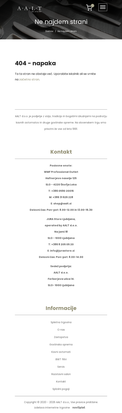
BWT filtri (61, 359)
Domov (49, 31)
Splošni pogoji (61, 389)
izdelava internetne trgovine (59, 407)
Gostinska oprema (61, 344)
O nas (61, 329)
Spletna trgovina (61, 322)
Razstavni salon (61, 374)
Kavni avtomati (61, 352)
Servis (61, 367)
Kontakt (61, 381)
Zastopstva (61, 337)
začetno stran (29, 79)
